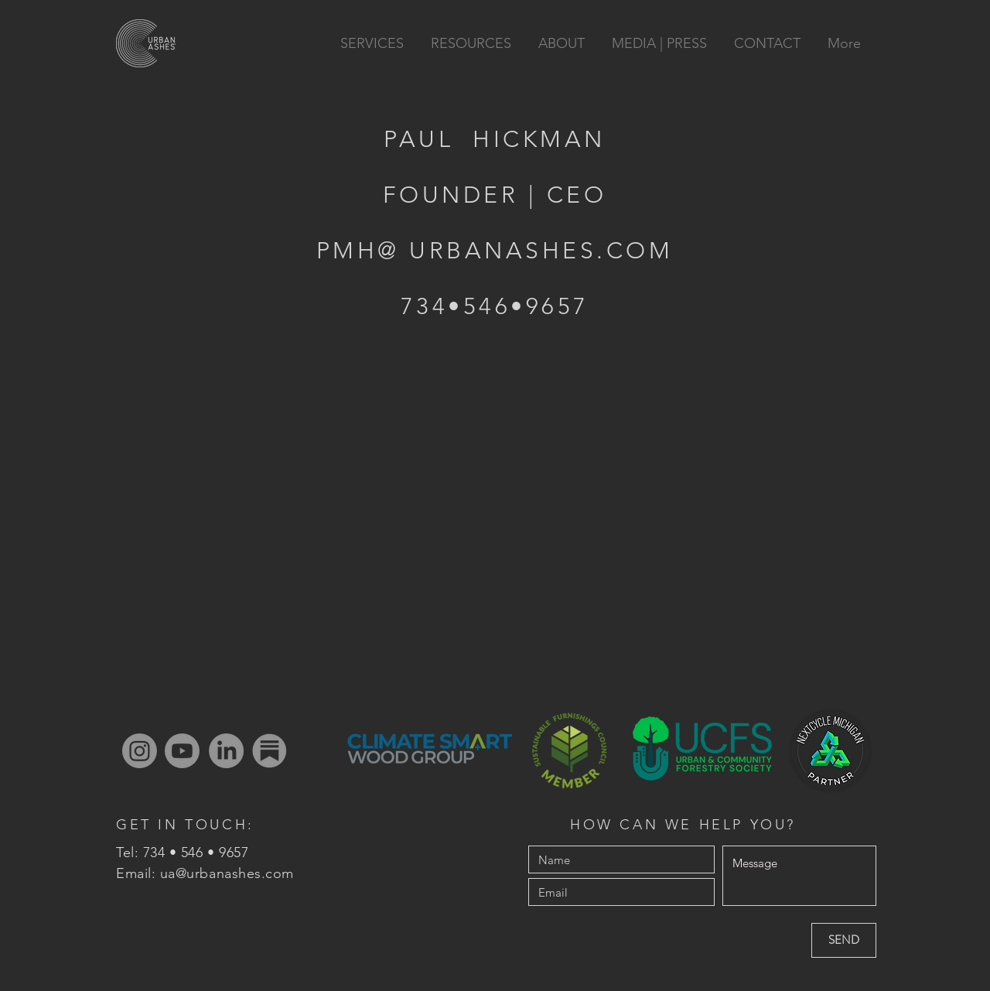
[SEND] (843, 940)
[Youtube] (182, 750)
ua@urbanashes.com (227, 873)
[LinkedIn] (226, 750)
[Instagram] (139, 750)
